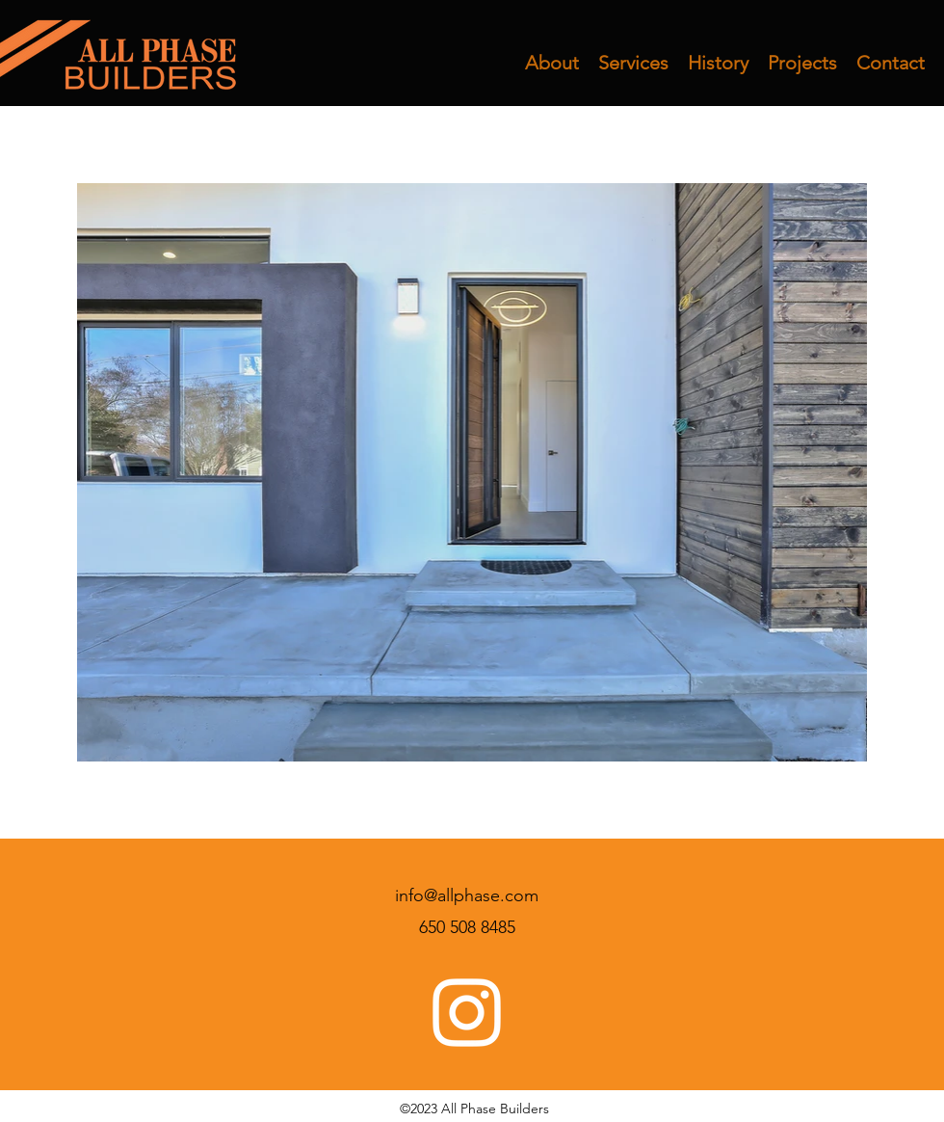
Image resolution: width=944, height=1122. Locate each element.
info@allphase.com (466, 895)
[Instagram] (466, 1012)
